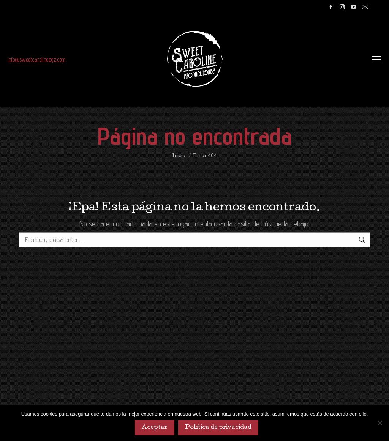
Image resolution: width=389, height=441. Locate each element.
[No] (379, 423)
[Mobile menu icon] (376, 59)
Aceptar (155, 428)
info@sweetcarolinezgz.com (36, 59)
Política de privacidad (218, 428)
